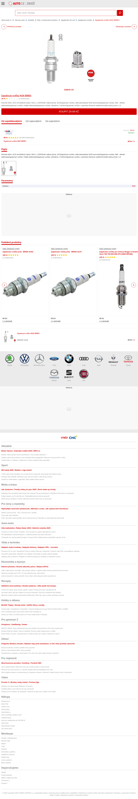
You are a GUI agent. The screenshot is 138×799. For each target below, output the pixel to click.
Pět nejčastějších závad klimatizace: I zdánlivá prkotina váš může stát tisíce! (26, 534)
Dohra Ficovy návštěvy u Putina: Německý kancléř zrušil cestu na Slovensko (26, 499)
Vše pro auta (20, 20)
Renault (113, 360)
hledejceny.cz (5, 701)
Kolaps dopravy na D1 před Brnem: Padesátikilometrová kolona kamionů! (25, 496)
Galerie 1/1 (69, 90)
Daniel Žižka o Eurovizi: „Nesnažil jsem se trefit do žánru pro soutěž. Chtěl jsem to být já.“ (31, 634)
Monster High (5, 741)
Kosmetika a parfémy (8, 752)
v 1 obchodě (7, 321)
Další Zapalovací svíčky (11, 249)
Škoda (9, 360)
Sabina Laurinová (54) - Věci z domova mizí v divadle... (19, 512)
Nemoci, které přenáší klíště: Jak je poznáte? (16, 650)
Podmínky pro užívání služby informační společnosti (95, 793)
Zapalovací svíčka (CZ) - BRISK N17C (66, 252)
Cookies (57, 795)
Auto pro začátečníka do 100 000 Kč (13, 720)
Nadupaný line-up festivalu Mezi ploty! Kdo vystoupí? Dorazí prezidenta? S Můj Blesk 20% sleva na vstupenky (37, 493)
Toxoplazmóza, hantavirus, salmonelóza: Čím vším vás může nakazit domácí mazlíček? (30, 653)
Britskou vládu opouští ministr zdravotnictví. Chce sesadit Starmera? (23, 454)
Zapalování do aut (68, 20)
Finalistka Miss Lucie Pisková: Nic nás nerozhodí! (17, 689)
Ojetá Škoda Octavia (8, 726)
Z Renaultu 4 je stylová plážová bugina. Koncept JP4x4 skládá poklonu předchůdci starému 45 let (33, 537)
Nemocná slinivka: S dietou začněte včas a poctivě (18, 647)
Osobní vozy (5, 706)
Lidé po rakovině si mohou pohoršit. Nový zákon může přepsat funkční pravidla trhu (28, 576)
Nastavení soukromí (67, 795)
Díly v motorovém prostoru (47, 20)
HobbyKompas (6, 717)
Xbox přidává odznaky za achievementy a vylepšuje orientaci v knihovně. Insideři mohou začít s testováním (36, 672)
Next (133, 285)
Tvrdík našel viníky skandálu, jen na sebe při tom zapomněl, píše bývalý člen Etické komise (31, 474)
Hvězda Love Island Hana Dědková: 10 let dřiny (17, 686)
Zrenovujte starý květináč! (9, 515)
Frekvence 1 (5, 780)
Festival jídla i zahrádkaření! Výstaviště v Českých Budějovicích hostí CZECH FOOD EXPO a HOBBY (34, 609)
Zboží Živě (4, 704)
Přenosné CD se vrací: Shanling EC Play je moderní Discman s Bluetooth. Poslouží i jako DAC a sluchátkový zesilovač (40, 551)
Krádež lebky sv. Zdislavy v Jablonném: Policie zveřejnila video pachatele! (25, 460)
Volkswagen (24, 360)
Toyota (128, 360)
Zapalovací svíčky (85, 20)
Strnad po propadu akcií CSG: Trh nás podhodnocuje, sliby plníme (23, 573)
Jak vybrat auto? (6, 728)
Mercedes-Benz (39, 360)
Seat (69, 375)
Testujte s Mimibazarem (9, 738)
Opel (98, 360)
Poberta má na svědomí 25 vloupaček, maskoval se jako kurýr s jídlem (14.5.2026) (28, 691)
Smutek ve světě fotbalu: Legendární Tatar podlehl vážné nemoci (22, 479)
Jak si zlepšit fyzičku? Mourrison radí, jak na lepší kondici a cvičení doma (25, 667)
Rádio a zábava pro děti (9, 778)
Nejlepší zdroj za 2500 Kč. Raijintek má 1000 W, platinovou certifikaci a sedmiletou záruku (30, 556)
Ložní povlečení (6, 760)
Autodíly (31, 20)
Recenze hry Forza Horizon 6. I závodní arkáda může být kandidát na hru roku (27, 669)
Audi (84, 360)
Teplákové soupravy (7, 754)
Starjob (3, 772)
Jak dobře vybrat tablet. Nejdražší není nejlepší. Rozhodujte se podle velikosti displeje (29, 554)
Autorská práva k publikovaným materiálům (63, 793)
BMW (69, 360)
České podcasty (6, 775)
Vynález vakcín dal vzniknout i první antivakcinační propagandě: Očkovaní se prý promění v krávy (33, 457)
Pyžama (4, 749)
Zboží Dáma (5, 709)
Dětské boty (5, 757)
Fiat (84, 375)
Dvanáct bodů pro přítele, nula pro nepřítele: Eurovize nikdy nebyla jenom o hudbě (28, 631)
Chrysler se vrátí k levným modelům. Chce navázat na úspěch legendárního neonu (28, 532)
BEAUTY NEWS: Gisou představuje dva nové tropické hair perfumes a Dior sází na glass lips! (32, 628)
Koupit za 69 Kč (69, 111)
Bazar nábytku (6, 763)
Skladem (131, 133)
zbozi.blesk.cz (6, 712)
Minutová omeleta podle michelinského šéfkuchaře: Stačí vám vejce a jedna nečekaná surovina (32, 595)
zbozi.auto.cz (6, 20)
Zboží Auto (4, 723)
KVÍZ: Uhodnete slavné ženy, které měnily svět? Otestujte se (21, 612)
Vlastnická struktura (81, 795)
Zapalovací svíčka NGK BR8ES (16, 95)
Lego (3, 746)
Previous (4, 285)
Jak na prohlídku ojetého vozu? (11, 715)
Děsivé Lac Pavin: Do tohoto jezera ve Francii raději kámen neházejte (24, 614)
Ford (54, 360)
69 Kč (130, 141)
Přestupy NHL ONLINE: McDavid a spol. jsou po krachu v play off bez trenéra (26, 477)
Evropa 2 (4, 783)
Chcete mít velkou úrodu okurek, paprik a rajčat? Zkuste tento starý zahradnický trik (28, 590)
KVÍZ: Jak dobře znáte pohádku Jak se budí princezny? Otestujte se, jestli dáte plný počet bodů (32, 518)
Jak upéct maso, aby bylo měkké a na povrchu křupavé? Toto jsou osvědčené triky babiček (31, 592)
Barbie (3, 743)
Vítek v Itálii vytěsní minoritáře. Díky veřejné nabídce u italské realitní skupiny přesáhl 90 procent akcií (34, 570)
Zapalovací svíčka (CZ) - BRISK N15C (18, 252)
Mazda (54, 375)
